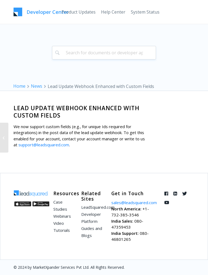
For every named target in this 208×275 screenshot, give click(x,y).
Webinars (62, 216)
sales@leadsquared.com (134, 202)
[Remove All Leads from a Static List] (4, 138)
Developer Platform (91, 217)
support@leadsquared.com (43, 144)
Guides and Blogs (91, 232)
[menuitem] (78, 12)
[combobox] (104, 52)
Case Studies (60, 205)
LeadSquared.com (93, 207)
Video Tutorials (61, 226)
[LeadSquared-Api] (41, 12)
